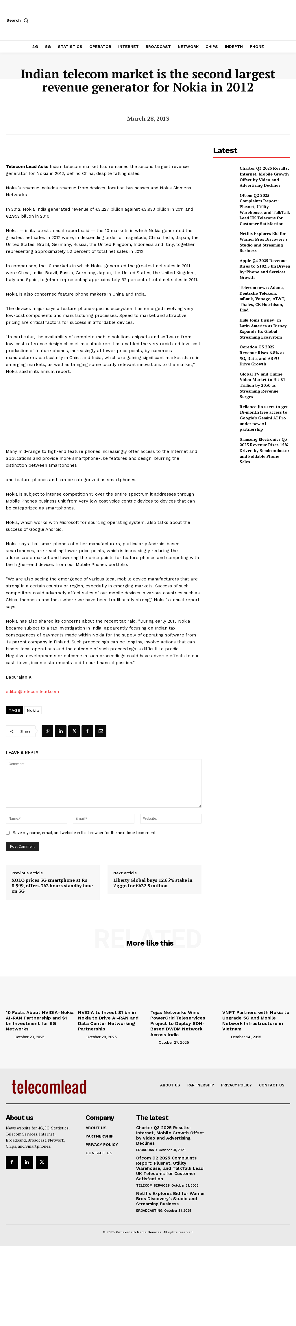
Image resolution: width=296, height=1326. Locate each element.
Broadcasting (149, 1194)
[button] (18, 20)
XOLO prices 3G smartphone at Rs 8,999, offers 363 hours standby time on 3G (52, 885)
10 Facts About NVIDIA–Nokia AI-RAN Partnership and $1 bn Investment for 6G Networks (38, 1017)
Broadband (146, 1135)
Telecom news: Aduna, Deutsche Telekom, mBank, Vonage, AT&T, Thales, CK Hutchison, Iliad (263, 278)
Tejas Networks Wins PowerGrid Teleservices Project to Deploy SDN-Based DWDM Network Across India (183, 1019)
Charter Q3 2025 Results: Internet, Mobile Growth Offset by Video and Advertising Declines (261, 176)
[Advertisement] (254, 461)
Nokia (33, 710)
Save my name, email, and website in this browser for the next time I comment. (84, 832)
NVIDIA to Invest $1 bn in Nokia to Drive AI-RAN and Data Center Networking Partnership (112, 1017)
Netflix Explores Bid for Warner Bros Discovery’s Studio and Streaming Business (260, 228)
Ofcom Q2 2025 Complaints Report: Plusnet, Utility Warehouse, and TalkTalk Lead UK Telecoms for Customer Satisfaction (263, 202)
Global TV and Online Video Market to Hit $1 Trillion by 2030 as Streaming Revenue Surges (264, 354)
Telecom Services (153, 1170)
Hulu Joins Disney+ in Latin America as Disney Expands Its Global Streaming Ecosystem (263, 303)
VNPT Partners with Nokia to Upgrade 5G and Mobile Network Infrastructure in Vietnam (255, 1017)
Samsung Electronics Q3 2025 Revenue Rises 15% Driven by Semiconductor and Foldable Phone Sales (262, 404)
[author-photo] (9, 1029)
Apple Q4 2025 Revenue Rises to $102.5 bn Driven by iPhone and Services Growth (265, 252)
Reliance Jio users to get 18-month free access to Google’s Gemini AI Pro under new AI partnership (264, 379)
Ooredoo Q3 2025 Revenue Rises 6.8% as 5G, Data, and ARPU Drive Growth (263, 328)
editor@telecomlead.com (32, 691)
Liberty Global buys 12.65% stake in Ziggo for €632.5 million (153, 882)
